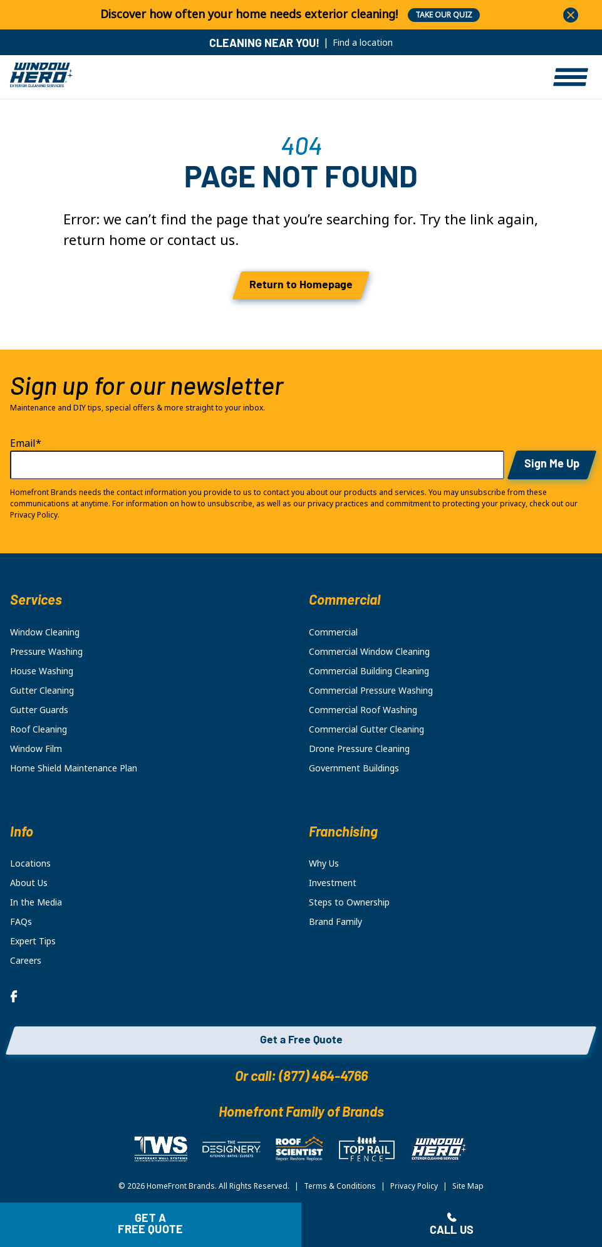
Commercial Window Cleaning (369, 651)
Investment (332, 883)
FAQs (21, 922)
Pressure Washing (46, 651)
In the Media (36, 902)
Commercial (333, 632)
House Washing (41, 671)
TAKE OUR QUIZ (443, 15)
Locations (30, 863)
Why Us (324, 863)
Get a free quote (150, 1224)
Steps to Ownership (349, 902)
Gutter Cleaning (42, 690)
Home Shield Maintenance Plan (73, 768)
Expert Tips (33, 941)
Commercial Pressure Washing (371, 690)
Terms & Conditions (340, 1186)
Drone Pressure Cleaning (359, 749)
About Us (29, 883)
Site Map (468, 1186)
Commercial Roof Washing (363, 710)
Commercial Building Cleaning (369, 671)
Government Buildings (354, 768)
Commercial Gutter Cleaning (366, 729)
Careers (25, 960)
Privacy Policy (414, 1186)
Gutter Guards (39, 710)
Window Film (36, 749)
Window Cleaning (45, 632)
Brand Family (335, 922)
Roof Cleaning (38, 729)
